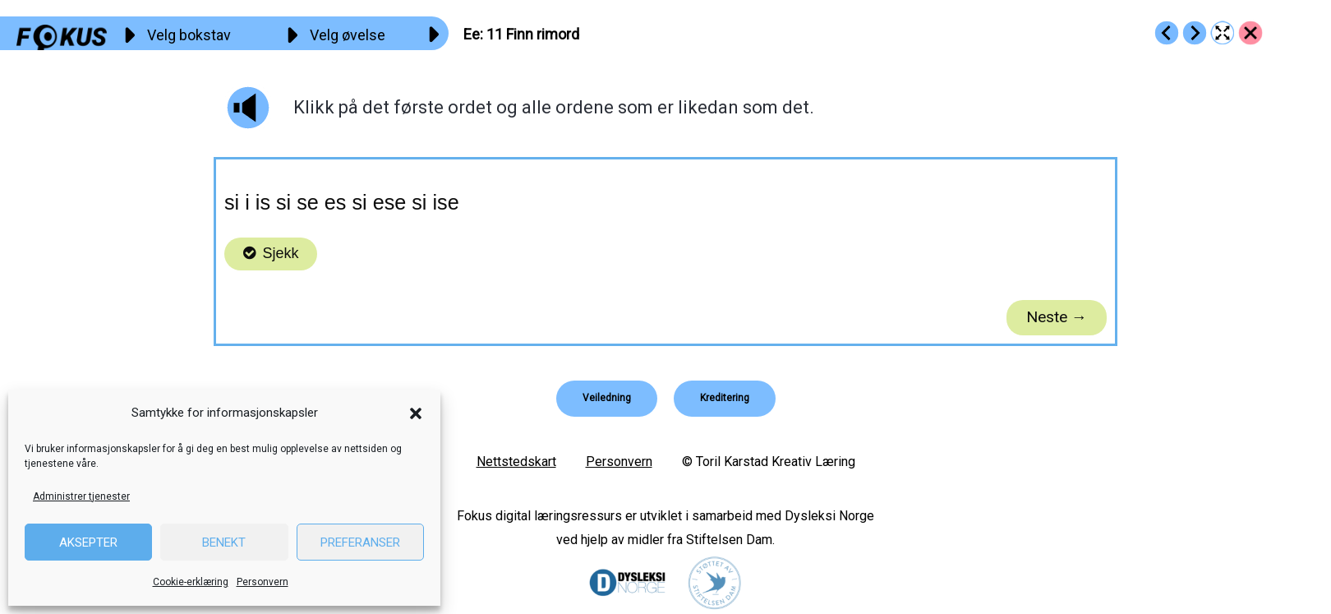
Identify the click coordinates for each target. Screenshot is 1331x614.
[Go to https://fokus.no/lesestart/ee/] (1250, 33)
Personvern (262, 582)
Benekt (224, 542)
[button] (416, 413)
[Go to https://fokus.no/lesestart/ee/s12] (1195, 33)
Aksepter (88, 542)
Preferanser (360, 542)
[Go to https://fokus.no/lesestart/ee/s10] (1167, 33)
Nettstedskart (516, 461)
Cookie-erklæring (190, 582)
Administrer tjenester (81, 496)
